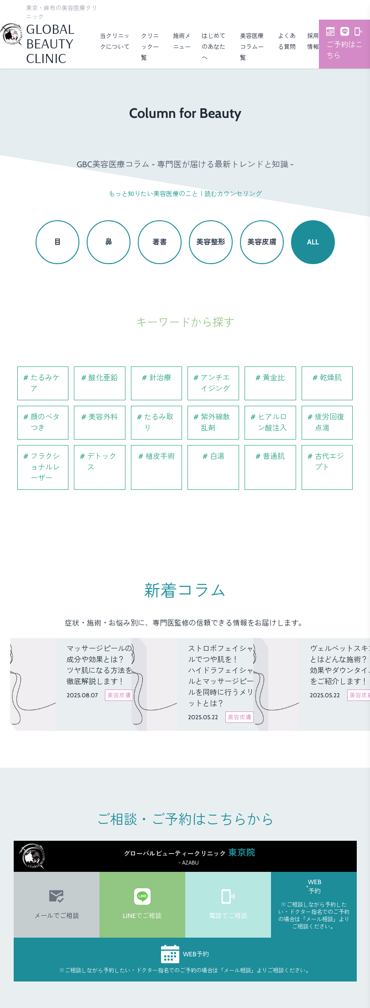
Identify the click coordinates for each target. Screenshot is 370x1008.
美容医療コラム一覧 (252, 46)
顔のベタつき (45, 422)
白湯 (217, 456)
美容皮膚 (261, 242)
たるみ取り (158, 422)
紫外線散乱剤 (215, 422)
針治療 (160, 377)
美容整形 (210, 242)
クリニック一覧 (150, 46)
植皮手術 (160, 456)
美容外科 (103, 417)
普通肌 (274, 456)
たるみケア (45, 383)
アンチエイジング (215, 383)
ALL (313, 242)
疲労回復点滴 (329, 422)
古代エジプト (329, 462)
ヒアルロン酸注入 (272, 422)
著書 (159, 242)
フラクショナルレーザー (45, 467)
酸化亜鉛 (103, 377)
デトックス (101, 462)
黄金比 (274, 377)
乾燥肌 (331, 377)
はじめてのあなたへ (213, 46)
